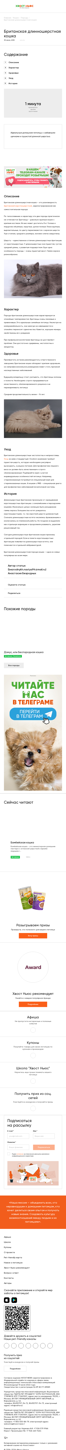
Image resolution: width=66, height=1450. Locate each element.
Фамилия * (11, 1142)
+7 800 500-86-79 (21, 1422)
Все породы (13, 665)
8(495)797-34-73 (36, 1403)
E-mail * (10, 1131)
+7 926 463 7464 (33, 1431)
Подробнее (33, 1004)
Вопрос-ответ (11, 1273)
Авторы (7, 1283)
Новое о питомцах (13, 1262)
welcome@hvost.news (14, 1424)
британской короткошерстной (18, 206)
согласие (20, 1154)
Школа (7, 1242)
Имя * (35, 1131)
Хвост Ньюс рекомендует (17, 1267)
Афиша (7, 1237)
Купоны (7, 1247)
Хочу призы (33, 936)
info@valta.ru (16, 1405)
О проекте (9, 1252)
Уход (6, 459)
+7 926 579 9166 (41, 1428)
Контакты (9, 1278)
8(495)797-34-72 (20, 1403)
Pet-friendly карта (13, 1257)
